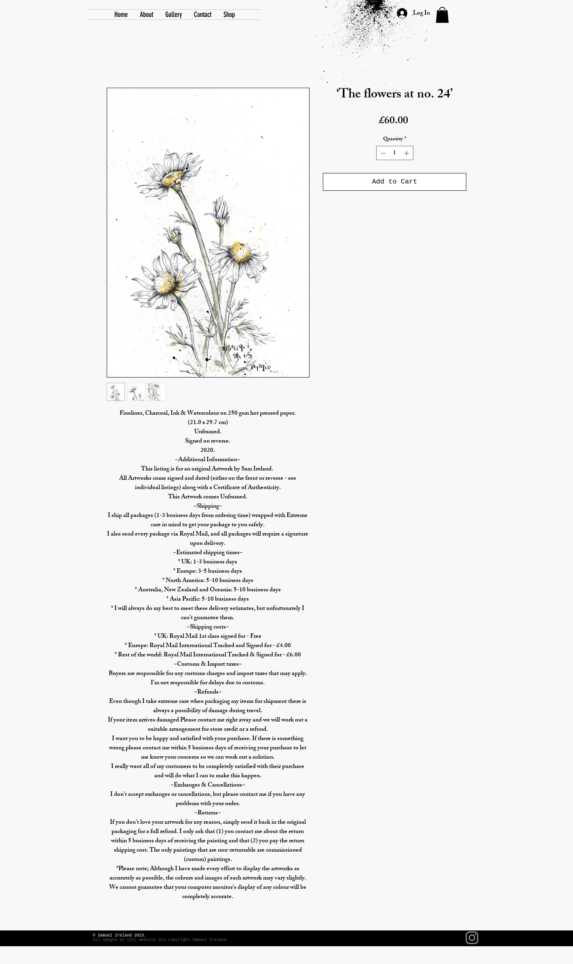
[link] (442, 15)
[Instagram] (471, 937)
